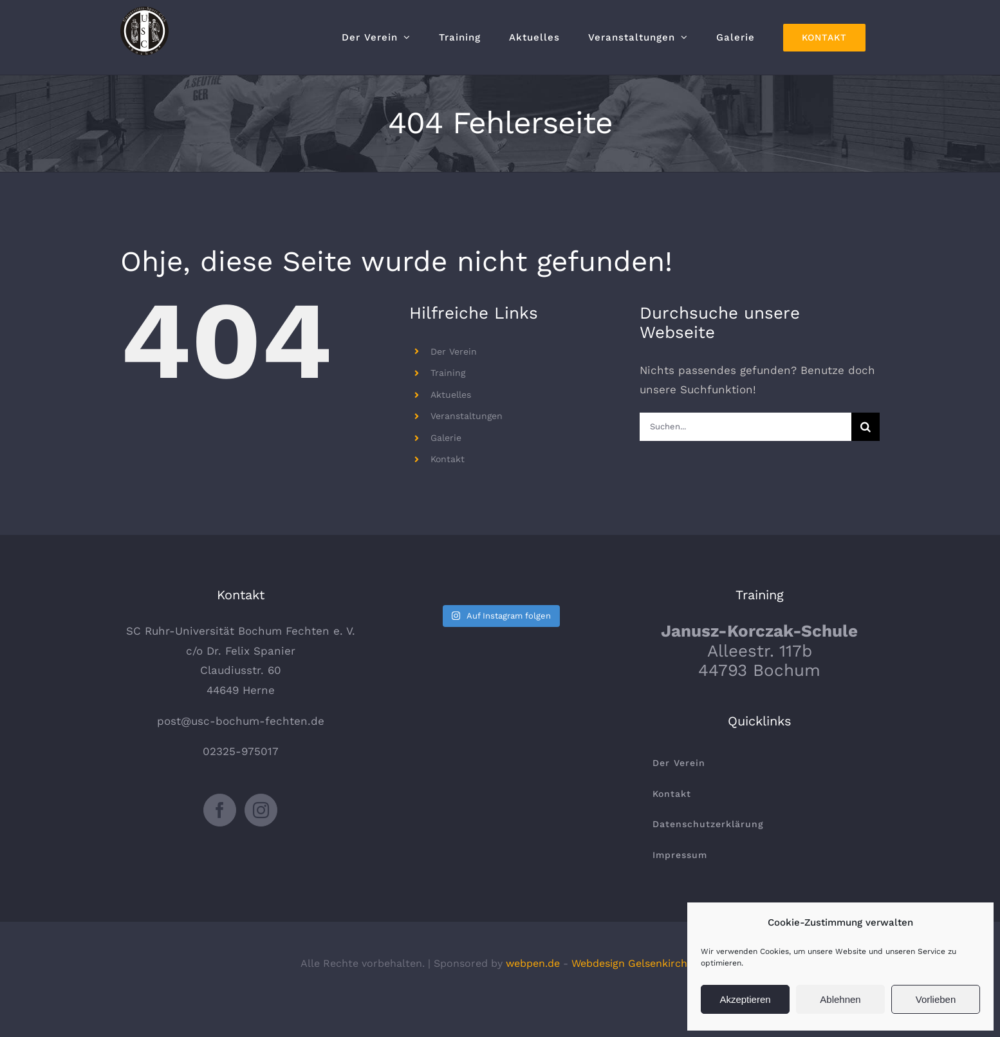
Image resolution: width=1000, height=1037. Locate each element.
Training (448, 373)
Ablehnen (840, 999)
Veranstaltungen (467, 416)
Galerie (446, 438)
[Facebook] (219, 810)
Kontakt (448, 459)
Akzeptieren (744, 999)
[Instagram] (261, 810)
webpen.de (533, 963)
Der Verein (454, 351)
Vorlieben (936, 999)
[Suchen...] (745, 427)
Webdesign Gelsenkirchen (635, 963)
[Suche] (865, 427)
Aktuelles (451, 394)
